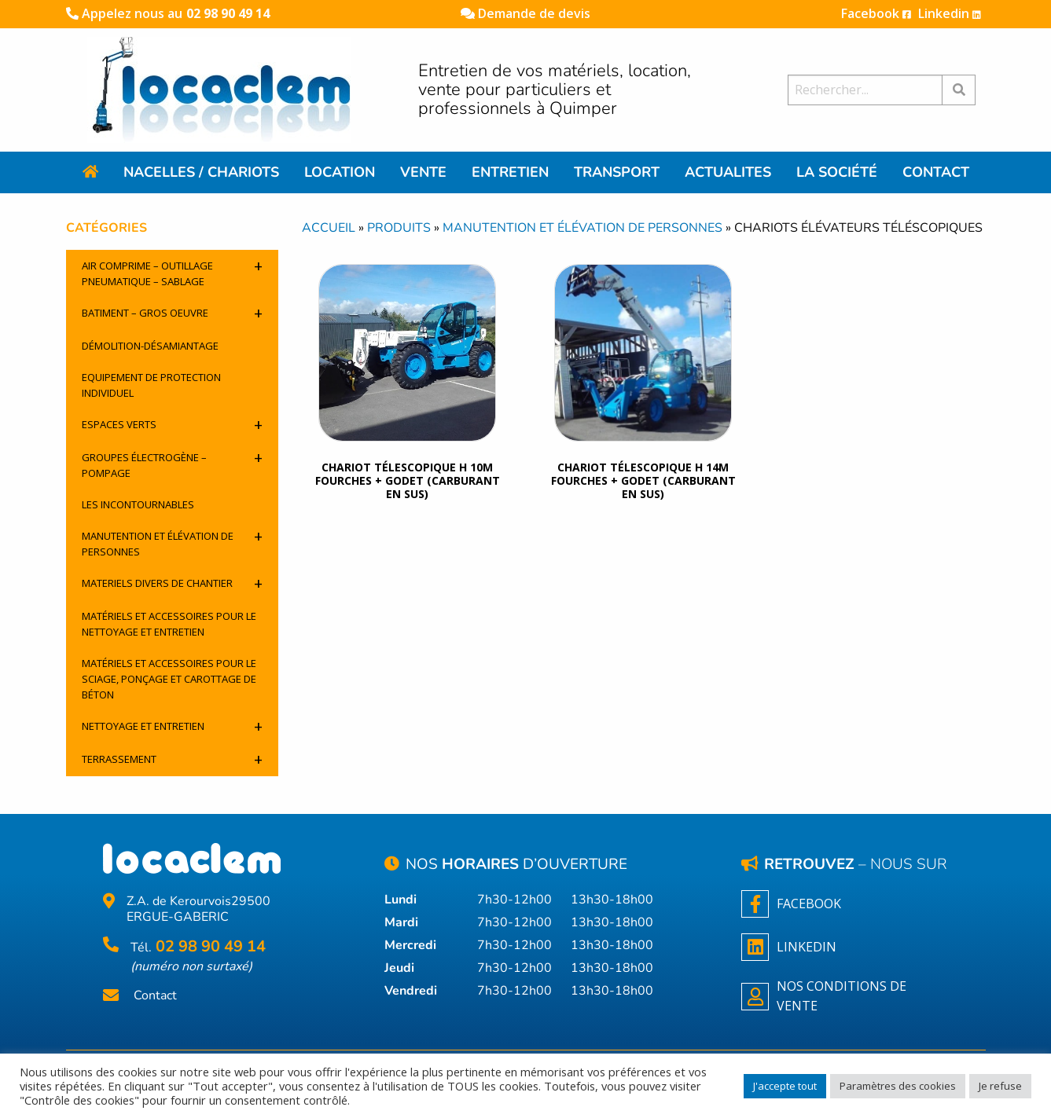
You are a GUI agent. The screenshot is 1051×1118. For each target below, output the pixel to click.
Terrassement (172, 759)
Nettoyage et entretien (172, 726)
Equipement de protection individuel (151, 385)
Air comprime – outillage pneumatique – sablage (172, 271)
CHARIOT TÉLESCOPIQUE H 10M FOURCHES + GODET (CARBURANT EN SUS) (407, 480)
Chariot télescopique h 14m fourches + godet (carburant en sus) (643, 480)
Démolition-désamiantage (150, 346)
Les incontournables (138, 504)
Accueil (328, 227)
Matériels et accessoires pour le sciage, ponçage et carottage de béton (169, 679)
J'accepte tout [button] (785, 1086)
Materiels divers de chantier (172, 583)
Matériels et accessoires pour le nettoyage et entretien (169, 624)
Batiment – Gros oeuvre (172, 313)
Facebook (876, 13)
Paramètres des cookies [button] (898, 1086)
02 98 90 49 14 (228, 13)
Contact (155, 996)
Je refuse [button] (1000, 1086)
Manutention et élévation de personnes (172, 542)
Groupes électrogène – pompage (172, 463)
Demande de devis (525, 13)
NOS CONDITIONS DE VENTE (823, 996)
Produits (399, 227)
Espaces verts (172, 424)
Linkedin (949, 13)
